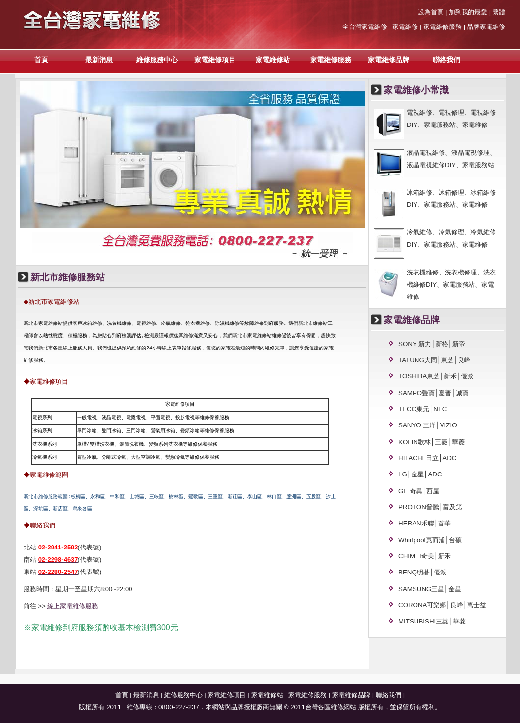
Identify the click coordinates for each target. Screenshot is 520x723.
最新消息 (99, 60)
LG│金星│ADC (420, 474)
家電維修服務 (330, 60)
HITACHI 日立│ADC (427, 458)
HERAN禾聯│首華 (424, 523)
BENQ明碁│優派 (422, 572)
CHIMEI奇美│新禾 (424, 556)
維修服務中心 (157, 60)
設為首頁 (430, 12)
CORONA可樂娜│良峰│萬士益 (442, 605)
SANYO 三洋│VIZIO (427, 425)
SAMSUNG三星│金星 (429, 589)
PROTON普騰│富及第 (430, 507)
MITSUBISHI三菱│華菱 (432, 621)
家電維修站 (273, 60)
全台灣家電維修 (364, 26)
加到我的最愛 (468, 12)
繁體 (499, 12)
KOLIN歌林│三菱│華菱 (431, 442)
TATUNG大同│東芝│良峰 (434, 360)
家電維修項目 (214, 60)
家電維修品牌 (388, 60)
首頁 (41, 60)
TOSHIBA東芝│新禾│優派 (435, 376)
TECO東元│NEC (422, 409)
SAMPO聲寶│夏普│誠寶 (433, 393)
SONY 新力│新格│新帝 (431, 344)
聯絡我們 (446, 60)
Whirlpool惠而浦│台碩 (430, 540)
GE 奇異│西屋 (418, 491)
